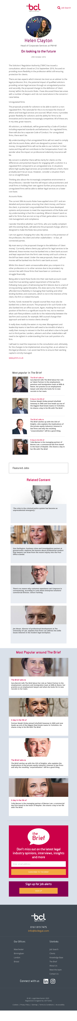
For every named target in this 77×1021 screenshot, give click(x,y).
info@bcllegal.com (38, 930)
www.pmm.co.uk (16, 358)
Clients (52, 953)
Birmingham (19, 953)
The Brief (53, 961)
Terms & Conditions (46, 1005)
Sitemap (35, 1005)
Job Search (54, 949)
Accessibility (60, 1005)
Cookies (15, 1005)
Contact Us (54, 974)
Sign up (38, 891)
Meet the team (56, 969)
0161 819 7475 (38, 927)
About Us (53, 965)
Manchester (19, 949)
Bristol (16, 961)
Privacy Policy (25, 1005)
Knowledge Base (56, 957)
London (17, 957)
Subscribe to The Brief (38, 872)
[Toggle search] (64, 7)
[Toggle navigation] (8, 7)
